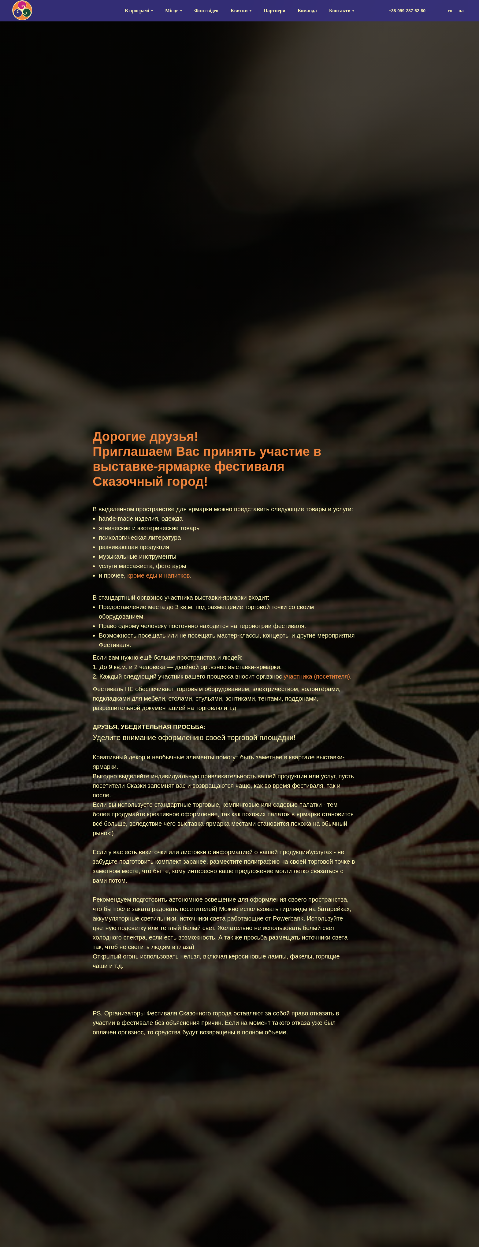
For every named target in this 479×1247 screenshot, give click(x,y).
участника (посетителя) (317, 676)
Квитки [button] (239, 10)
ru (449, 10)
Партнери (274, 10)
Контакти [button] (340, 10)
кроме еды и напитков (158, 575)
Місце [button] (171, 10)
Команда (307, 10)
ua (461, 10)
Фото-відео (206, 10)
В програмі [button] (137, 10)
